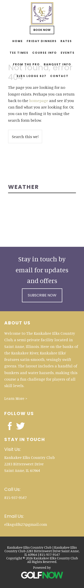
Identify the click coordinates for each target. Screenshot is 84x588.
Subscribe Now (42, 295)
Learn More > (15, 398)
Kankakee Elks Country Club (42, 13)
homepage (38, 100)
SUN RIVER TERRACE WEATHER (42, 212)
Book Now (42, 30)
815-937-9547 (15, 497)
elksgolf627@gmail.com (25, 524)
